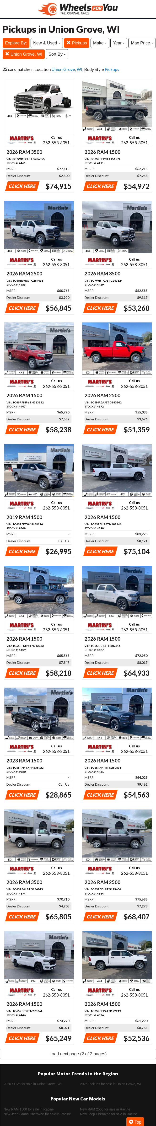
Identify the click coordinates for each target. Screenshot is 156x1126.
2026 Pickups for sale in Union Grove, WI (110, 1084)
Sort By (57, 54)
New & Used (46, 43)
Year (119, 43)
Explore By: (16, 43)
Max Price (142, 43)
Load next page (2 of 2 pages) (78, 1053)
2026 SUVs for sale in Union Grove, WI (33, 1084)
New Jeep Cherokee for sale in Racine (108, 1114)
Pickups (76, 42)
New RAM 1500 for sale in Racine (29, 1109)
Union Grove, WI (23, 54)
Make (100, 43)
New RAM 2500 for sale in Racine (105, 1109)
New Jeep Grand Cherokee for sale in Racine (37, 1114)
